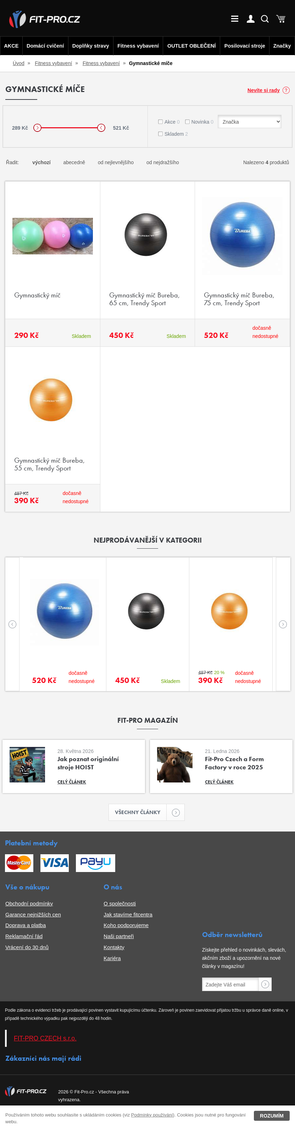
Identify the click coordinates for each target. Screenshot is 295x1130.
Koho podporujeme (126, 926)
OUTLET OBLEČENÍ (192, 45)
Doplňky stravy (89, 45)
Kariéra (112, 959)
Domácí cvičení (44, 45)
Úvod (18, 63)
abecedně (74, 162)
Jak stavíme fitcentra (128, 916)
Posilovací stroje (246, 45)
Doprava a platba (25, 926)
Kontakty (114, 948)
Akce (172, 122)
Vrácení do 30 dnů (27, 948)
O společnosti (120, 905)
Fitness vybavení (137, 45)
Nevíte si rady (263, 90)
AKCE (10, 45)
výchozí (41, 162)
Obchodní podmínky (29, 905)
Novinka (202, 122)
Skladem (176, 134)
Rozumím (272, 1116)
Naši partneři (119, 937)
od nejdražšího (162, 162)
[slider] (37, 128)
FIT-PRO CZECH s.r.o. (45, 1039)
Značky (283, 45)
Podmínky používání (152, 1115)
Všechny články (141, 813)
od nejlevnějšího (116, 162)
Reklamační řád (24, 937)
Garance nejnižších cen (33, 916)
